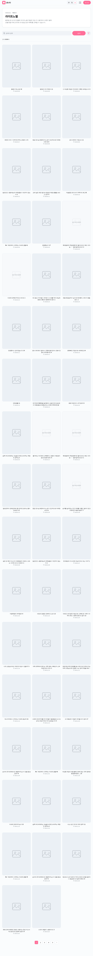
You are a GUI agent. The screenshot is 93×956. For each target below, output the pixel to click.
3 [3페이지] (44, 942)
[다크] (72, 2)
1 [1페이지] (36, 942)
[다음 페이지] (56, 942)
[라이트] (68, 2)
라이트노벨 (11, 16)
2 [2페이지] (40, 942)
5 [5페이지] (52, 942)
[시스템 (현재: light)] (75, 2)
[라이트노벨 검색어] (37, 33)
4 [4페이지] (48, 942)
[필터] (88, 33)
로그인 (87, 3)
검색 (78, 33)
